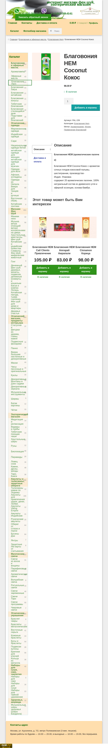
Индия (87, 127)
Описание (39, 149)
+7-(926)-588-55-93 (31, 13)
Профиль (93, 23)
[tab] (42, 149)
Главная (12, 23)
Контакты (27, 23)
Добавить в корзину (86, 107)
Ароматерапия (77, 127)
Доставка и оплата (46, 23)
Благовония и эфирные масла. (33, 39)
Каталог (14, 31)
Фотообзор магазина (34, 31)
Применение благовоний (75, 130)
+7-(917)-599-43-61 (62, 13)
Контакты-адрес (19, 725)
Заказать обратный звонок (33, 17)
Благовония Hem (55, 39)
